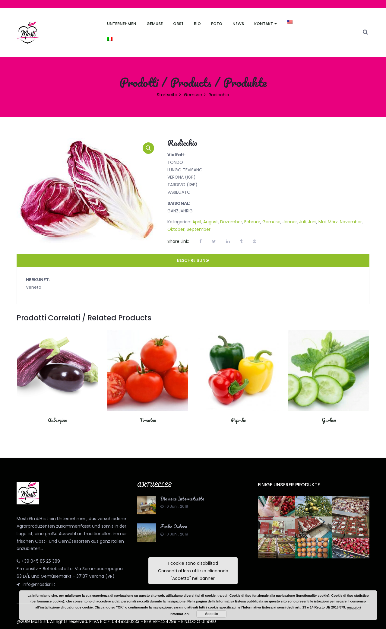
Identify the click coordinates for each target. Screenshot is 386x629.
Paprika (238, 420)
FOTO (216, 24)
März (333, 222)
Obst (178, 24)
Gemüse (155, 24)
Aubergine (57, 420)
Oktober (176, 229)
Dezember (231, 222)
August (210, 222)
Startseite (167, 95)
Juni (312, 222)
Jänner (290, 222)
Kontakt (265, 24)
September (198, 229)
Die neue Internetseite (182, 498)
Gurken (329, 420)
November (351, 222)
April (196, 222)
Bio (197, 24)
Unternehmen (121, 24)
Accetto (211, 614)
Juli (302, 222)
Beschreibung (193, 260)
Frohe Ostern (173, 526)
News (238, 24)
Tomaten (148, 420)
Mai (322, 222)
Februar (252, 222)
